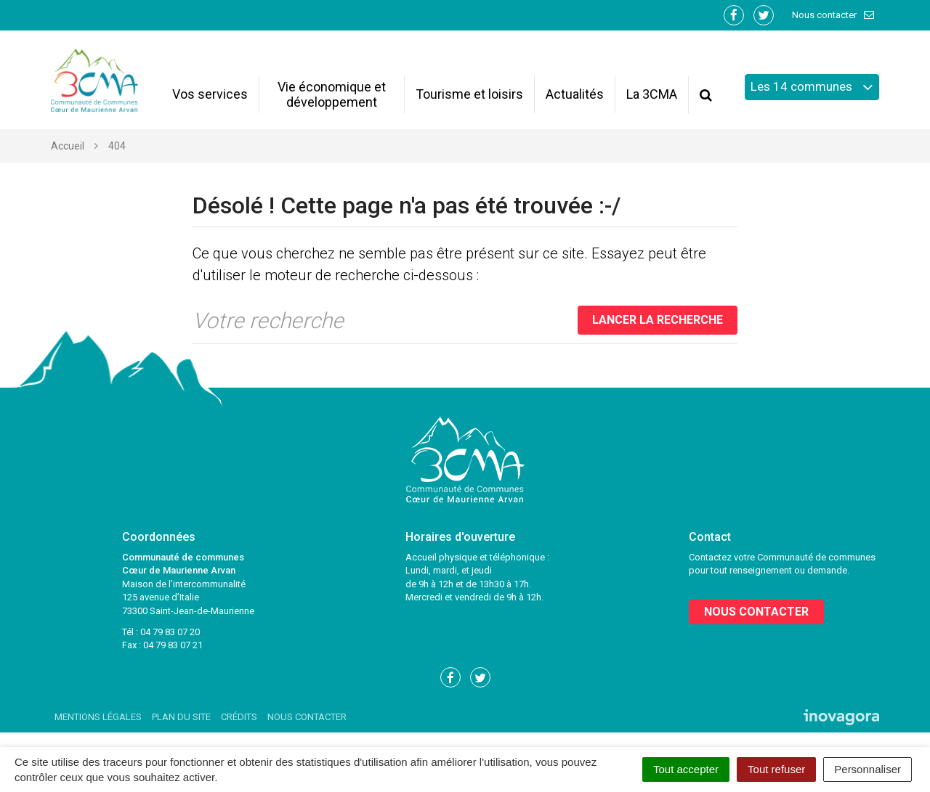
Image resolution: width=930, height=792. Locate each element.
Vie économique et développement (332, 94)
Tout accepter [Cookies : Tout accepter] (686, 769)
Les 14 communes (812, 87)
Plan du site (181, 716)
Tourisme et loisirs (469, 94)
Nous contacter (834, 14)
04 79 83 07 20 (170, 631)
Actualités (575, 94)
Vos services (210, 94)
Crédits (239, 716)
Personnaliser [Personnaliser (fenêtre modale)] (867, 769)
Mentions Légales (98, 716)
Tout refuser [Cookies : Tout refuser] (776, 769)
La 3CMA (651, 94)
